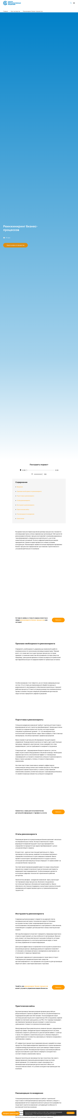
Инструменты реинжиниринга (25, 505)
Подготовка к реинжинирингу (25, 496)
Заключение (20, 518)
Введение (20, 487)
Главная (5, 11)
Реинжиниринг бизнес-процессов (33, 11)
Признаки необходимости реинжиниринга (29, 491)
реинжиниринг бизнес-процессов (36, 986)
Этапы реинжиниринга (23, 500)
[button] (11, 1113)
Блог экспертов (15, 11)
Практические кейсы (23, 509)
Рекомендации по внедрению (25, 514)
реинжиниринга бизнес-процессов (32, 620)
